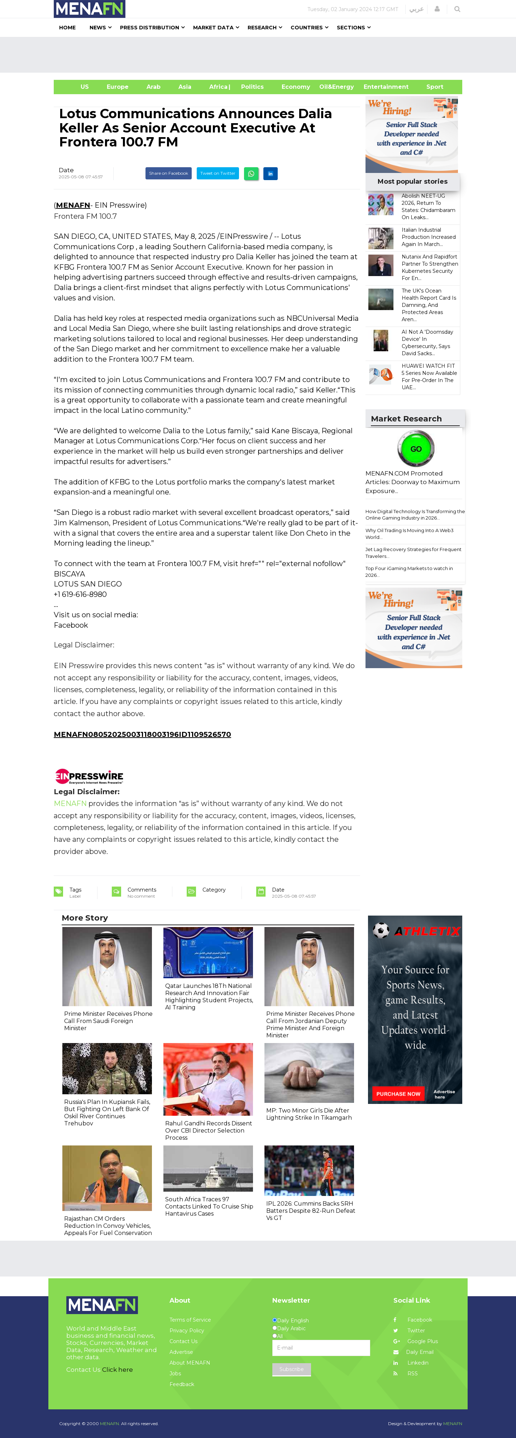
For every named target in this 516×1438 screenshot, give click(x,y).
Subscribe (292, 1369)
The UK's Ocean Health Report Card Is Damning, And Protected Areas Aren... (429, 305)
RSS (405, 1373)
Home (67, 27)
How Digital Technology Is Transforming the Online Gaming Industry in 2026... (415, 514)
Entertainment (375, 86)
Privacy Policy (186, 1330)
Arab (153, 86)
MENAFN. (110, 1423)
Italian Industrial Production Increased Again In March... (429, 237)
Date (66, 170)
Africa (217, 86)
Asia (184, 86)
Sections (351, 27)
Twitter (409, 1330)
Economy (296, 86)
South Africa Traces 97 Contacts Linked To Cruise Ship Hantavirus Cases (209, 1206)
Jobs (175, 1373)
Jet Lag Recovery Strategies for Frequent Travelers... (414, 552)
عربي (416, 9)
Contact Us (183, 1341)
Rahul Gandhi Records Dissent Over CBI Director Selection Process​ (208, 1130)
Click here (117, 1369)
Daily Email (413, 1352)
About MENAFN (189, 1363)
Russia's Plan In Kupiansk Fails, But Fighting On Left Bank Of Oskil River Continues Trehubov (107, 1113)
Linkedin (411, 1363)
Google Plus (415, 1341)
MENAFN (73, 205)
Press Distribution (149, 27)
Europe (118, 86)
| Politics (251, 86)
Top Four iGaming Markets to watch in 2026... (409, 571)
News (98, 27)
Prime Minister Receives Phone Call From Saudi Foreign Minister (108, 1021)
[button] (437, 9)
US (76, 86)
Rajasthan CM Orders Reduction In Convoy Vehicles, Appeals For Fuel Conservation (108, 1225)
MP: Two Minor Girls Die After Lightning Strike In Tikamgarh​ (309, 1114)
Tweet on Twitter (217, 173)
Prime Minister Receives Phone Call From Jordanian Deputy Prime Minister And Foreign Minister (310, 1024)
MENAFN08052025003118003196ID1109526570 (142, 734)
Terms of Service (190, 1320)
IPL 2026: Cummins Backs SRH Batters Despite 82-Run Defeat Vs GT (310, 1210)
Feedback (181, 1384)
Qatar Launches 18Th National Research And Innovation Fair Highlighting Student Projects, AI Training (209, 997)
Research (262, 27)
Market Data (213, 27)
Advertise (181, 1352)
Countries (307, 27)
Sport (430, 86)
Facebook (412, 1320)
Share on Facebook (168, 173)
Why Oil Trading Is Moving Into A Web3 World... (410, 533)
